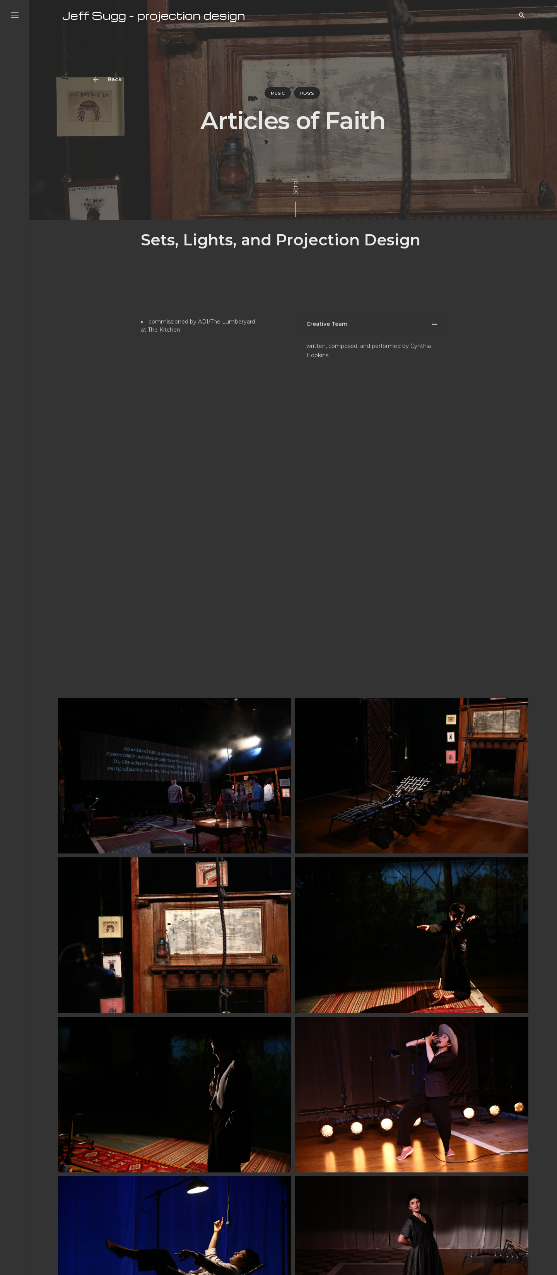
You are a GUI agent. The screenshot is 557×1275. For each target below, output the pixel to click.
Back (108, 79)
